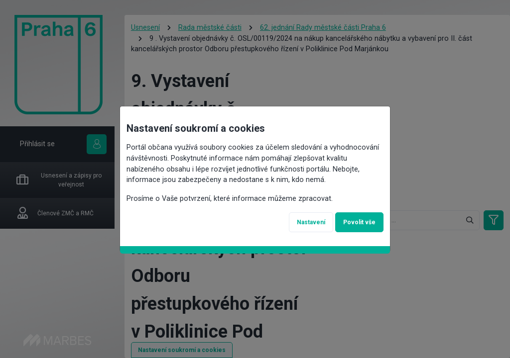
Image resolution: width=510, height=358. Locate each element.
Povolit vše (359, 222)
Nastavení (311, 222)
